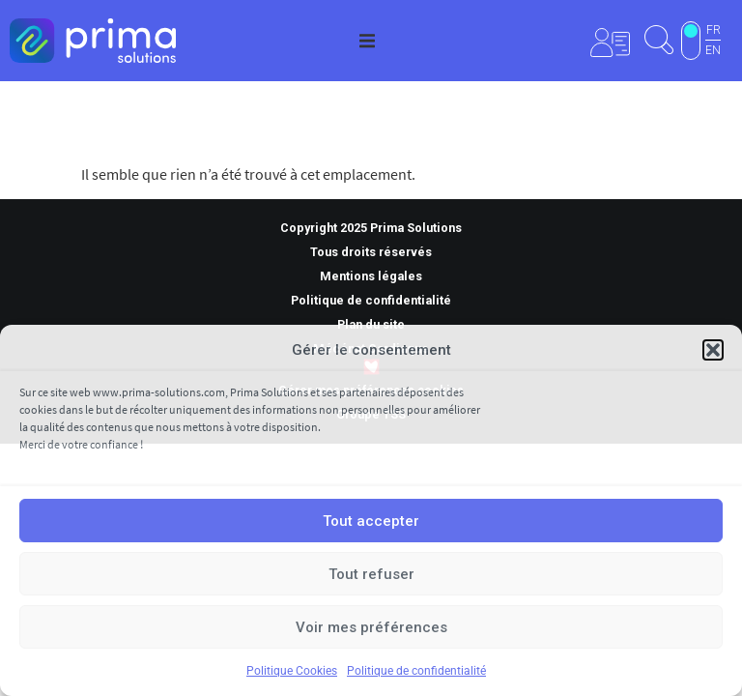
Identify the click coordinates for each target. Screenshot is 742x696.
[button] (713, 350)
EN (713, 50)
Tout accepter (371, 521)
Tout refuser (371, 574)
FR (713, 30)
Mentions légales (371, 276)
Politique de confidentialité (416, 671)
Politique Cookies (291, 671)
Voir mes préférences (371, 627)
